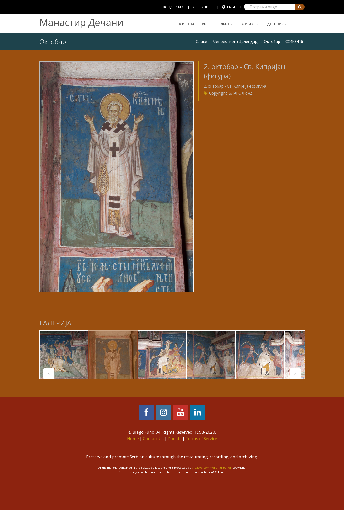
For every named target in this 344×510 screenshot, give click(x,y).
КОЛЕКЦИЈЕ (202, 7)
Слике (224, 23)
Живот (248, 23)
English (234, 7)
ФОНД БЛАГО (173, 7)
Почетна (186, 23)
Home (133, 438)
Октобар (272, 41)
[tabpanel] (63, 354)
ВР (204, 23)
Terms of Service (201, 438)
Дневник (275, 23)
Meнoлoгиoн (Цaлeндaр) (235, 41)
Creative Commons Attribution (212, 467)
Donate (175, 438)
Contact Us (153, 438)
